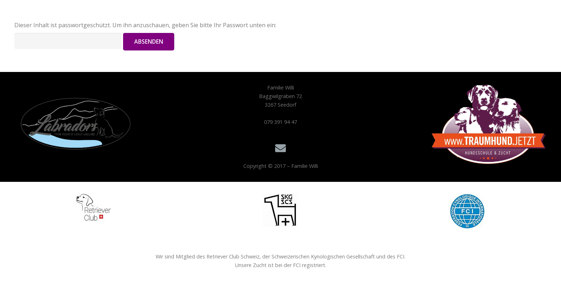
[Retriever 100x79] (93, 207)
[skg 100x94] (280, 210)
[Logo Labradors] (72, 128)
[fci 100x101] (467, 211)
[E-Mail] (280, 148)
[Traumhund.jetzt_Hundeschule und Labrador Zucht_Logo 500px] (488, 124)
